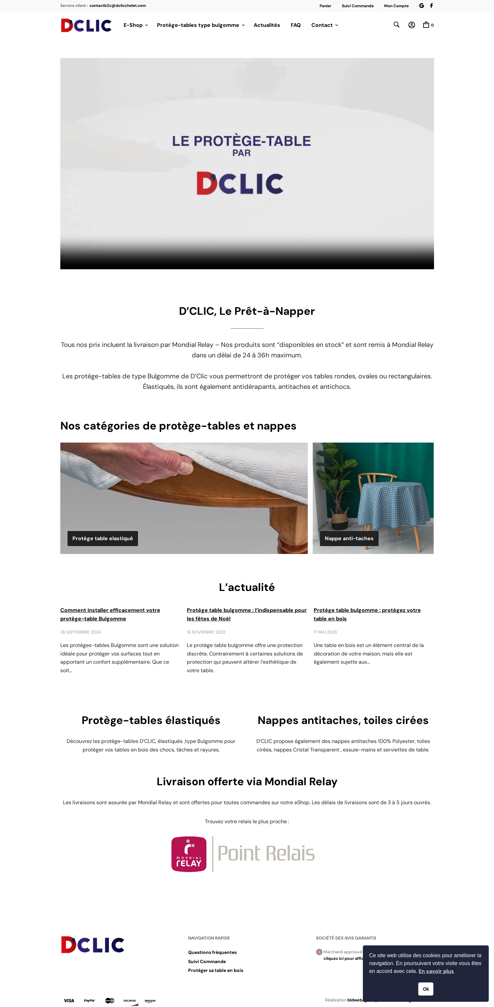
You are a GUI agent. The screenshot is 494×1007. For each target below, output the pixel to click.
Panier (325, 6)
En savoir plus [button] (436, 971)
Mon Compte (396, 6)
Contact (322, 25)
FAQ (296, 25)
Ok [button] (426, 989)
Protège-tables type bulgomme (198, 25)
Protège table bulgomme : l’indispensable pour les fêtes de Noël (247, 614)
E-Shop (133, 25)
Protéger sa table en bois (215, 970)
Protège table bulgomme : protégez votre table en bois (367, 614)
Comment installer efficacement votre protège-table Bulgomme (110, 614)
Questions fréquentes (212, 953)
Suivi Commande (358, 6)
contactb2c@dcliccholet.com (117, 5)
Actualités (267, 25)
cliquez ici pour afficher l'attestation (360, 958)
